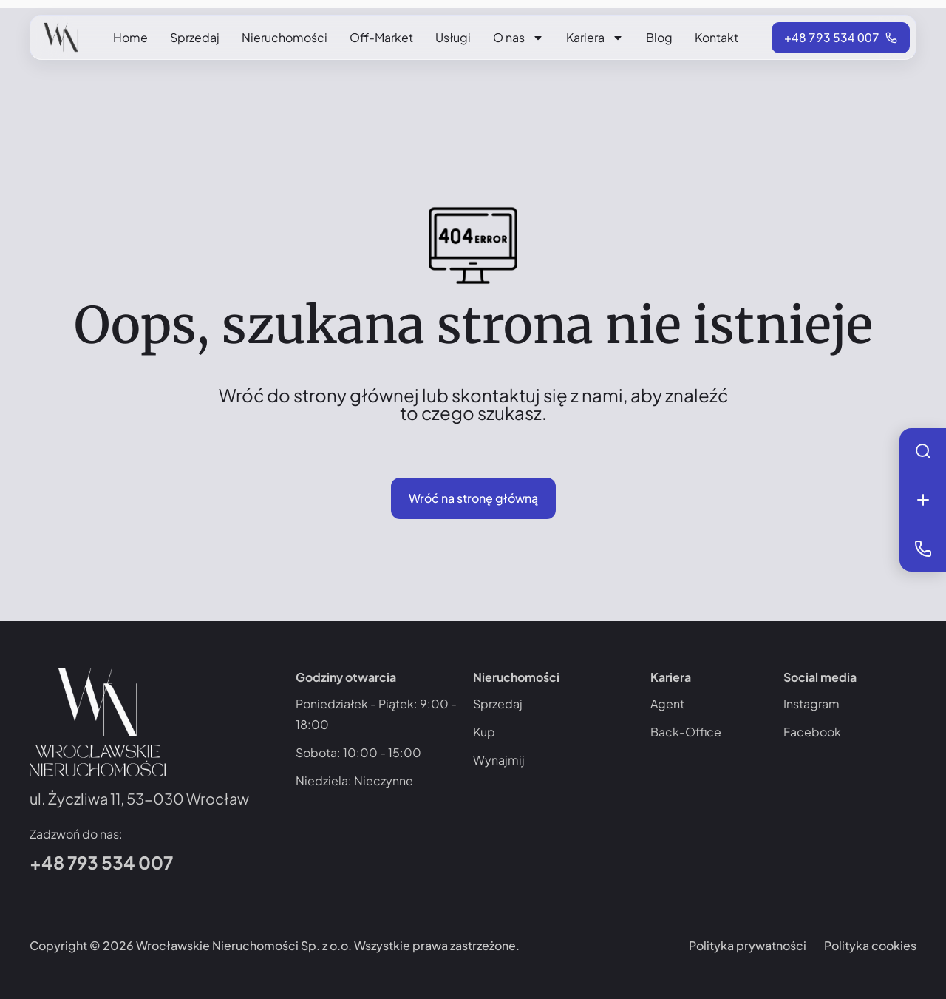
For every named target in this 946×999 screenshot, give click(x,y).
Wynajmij (499, 760)
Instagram (811, 703)
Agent (667, 703)
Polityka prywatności (747, 945)
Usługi (453, 37)
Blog (659, 37)
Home (130, 37)
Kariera (595, 37)
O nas (518, 37)
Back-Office (685, 731)
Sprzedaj (195, 37)
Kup (484, 731)
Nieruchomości (284, 37)
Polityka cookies (870, 945)
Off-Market (381, 37)
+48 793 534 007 (101, 862)
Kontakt (716, 37)
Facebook (812, 731)
